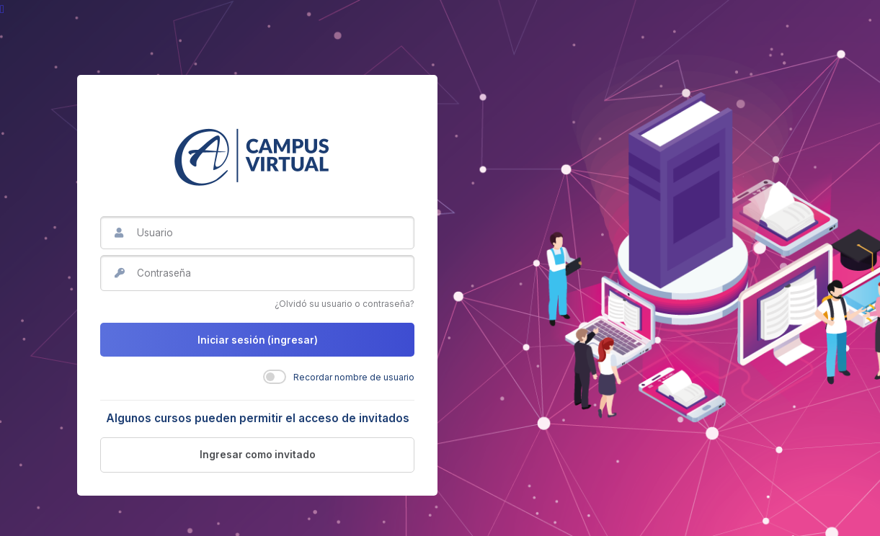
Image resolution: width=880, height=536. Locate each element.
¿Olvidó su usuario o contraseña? (344, 303)
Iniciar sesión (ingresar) (257, 340)
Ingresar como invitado (258, 454)
